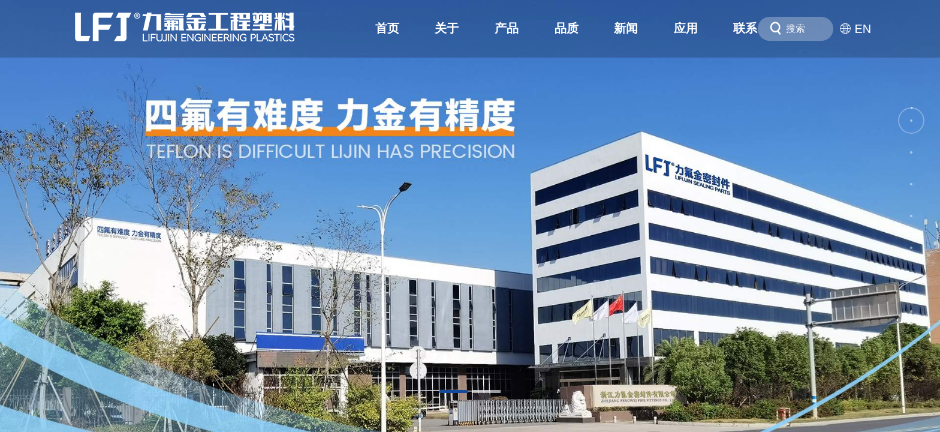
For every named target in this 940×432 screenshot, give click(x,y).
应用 (686, 28)
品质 (567, 28)
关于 (447, 28)
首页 (387, 28)
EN (855, 28)
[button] (453, 391)
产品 (507, 28)
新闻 (626, 28)
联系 (745, 28)
